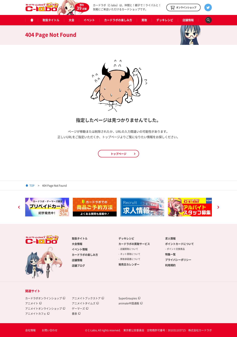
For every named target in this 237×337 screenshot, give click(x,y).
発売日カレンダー (128, 264)
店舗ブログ (78, 265)
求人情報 (170, 238)
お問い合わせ (49, 330)
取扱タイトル (51, 20)
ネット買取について (130, 254)
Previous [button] (19, 207)
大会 (71, 20)
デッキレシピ (164, 20)
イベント (89, 20)
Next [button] (218, 207)
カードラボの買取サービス (134, 244)
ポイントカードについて (179, 244)
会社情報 (30, 330)
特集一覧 (170, 254)
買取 (144, 20)
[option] (47, 207)
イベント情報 (80, 249)
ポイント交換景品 (176, 249)
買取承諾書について (130, 259)
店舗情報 (188, 20)
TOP (32, 185)
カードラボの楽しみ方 (118, 20)
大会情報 (77, 244)
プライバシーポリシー (178, 259)
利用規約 (170, 265)
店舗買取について (129, 249)
